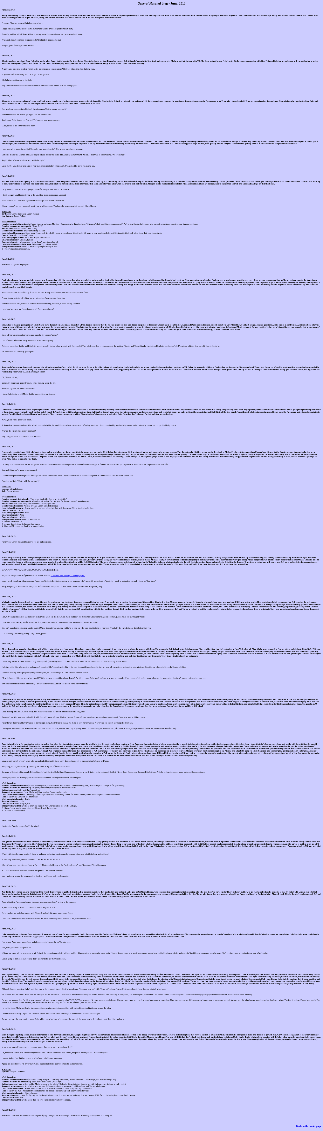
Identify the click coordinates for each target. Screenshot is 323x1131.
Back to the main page (309, 1125)
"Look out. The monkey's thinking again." (68, 575)
